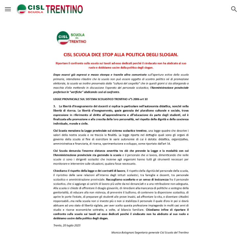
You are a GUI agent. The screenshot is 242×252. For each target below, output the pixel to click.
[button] (8, 9)
